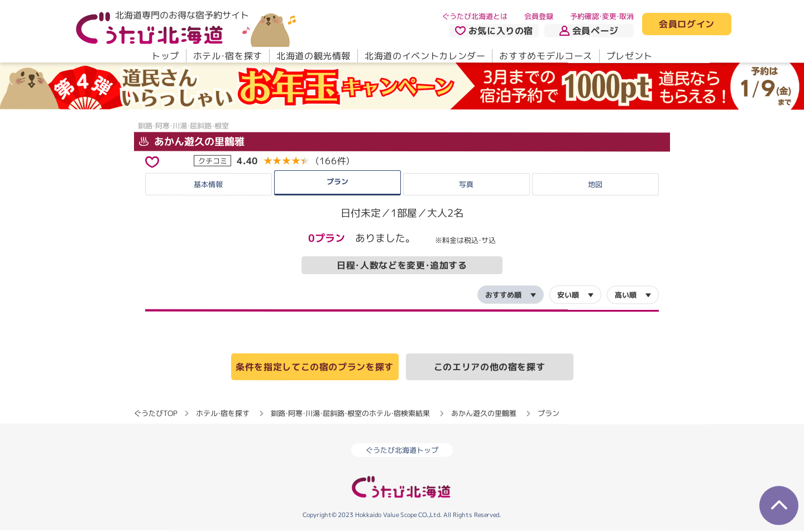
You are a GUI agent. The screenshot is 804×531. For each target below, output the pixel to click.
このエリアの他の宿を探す (489, 367)
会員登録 (538, 16)
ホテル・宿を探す (227, 56)
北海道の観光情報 (313, 56)
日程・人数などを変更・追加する (402, 265)
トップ (165, 56)
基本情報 (208, 184)
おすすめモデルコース (545, 56)
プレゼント (629, 56)
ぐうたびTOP (155, 413)
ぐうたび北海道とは (475, 16)
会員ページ (589, 31)
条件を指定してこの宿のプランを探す (315, 367)
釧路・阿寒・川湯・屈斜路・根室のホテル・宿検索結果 (350, 413)
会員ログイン (687, 24)
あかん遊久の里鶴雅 (192, 142)
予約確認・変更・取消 (602, 16)
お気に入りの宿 (494, 31)
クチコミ (212, 160)
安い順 (568, 295)
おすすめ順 (503, 295)
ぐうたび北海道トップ (402, 451)
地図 (595, 184)
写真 (466, 184)
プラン (337, 181)
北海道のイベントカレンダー (425, 56)
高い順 (625, 295)
